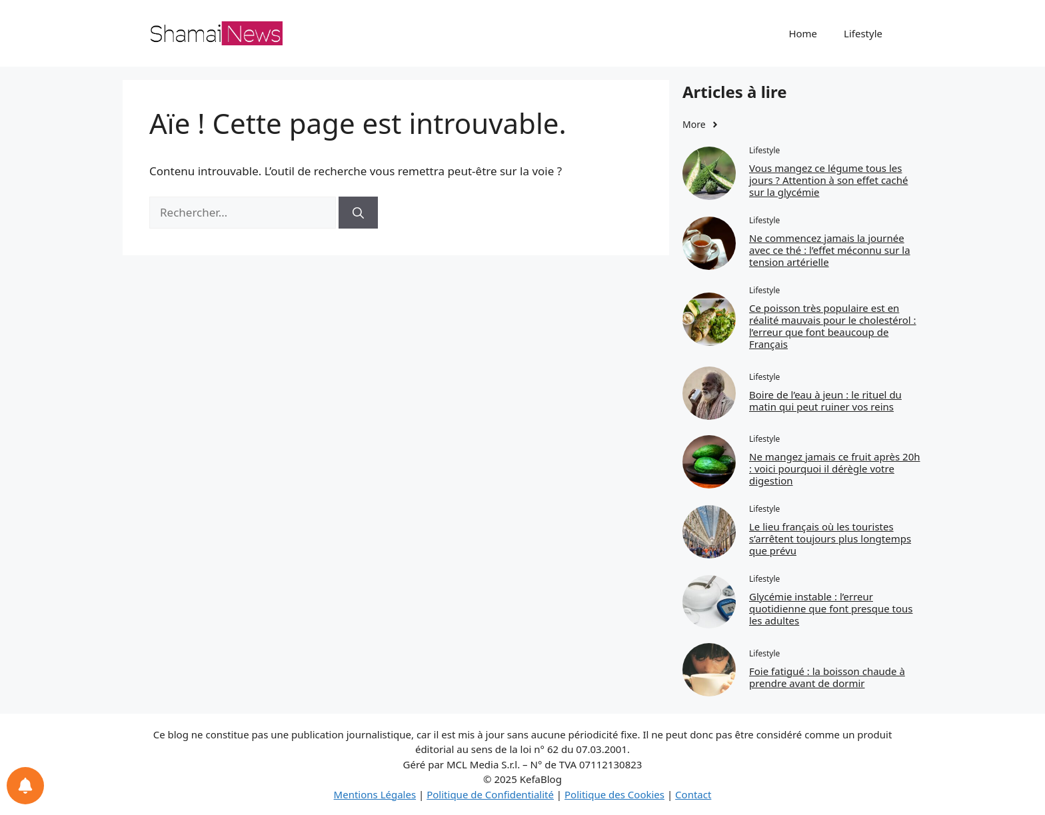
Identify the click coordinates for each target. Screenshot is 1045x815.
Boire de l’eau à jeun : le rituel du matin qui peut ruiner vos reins (825, 400)
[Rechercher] (358, 213)
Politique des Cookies (614, 794)
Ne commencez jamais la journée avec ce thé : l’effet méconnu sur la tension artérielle (829, 250)
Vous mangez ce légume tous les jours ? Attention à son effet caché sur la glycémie (828, 180)
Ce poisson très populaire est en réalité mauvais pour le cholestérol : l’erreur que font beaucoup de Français (832, 326)
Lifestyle (863, 33)
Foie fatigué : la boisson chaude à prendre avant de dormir (827, 677)
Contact (693, 794)
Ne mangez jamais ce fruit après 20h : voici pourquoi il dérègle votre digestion (834, 468)
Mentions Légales (375, 794)
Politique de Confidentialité (490, 794)
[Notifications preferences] (25, 785)
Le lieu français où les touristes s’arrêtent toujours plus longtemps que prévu (830, 538)
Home (802, 33)
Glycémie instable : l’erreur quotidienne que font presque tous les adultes (831, 608)
